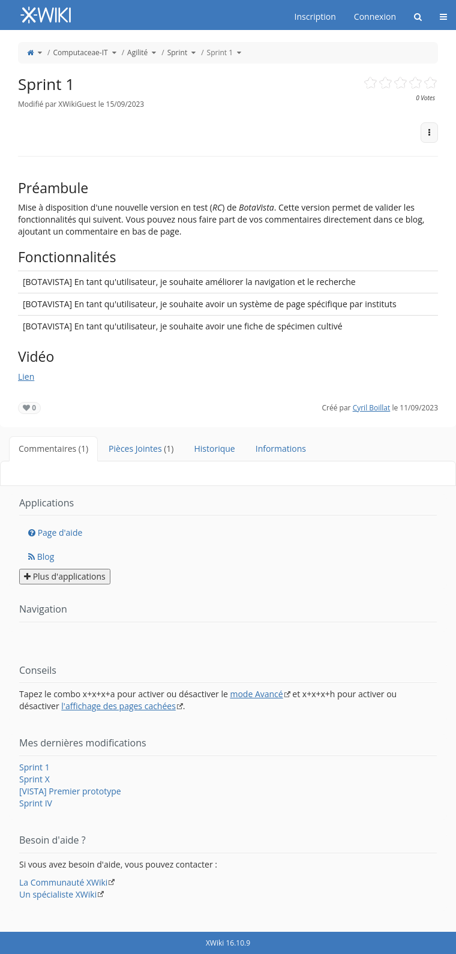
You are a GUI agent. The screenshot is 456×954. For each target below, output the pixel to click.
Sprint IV (35, 803)
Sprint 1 (220, 52)
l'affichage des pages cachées (118, 706)
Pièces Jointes (141, 448)
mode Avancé (256, 694)
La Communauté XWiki (63, 882)
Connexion (375, 16)
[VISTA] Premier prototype (70, 791)
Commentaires (53, 448)
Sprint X (34, 779)
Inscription (315, 16)
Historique (214, 448)
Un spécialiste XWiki (58, 894)
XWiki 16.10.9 (228, 943)
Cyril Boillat (372, 408)
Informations (281, 448)
